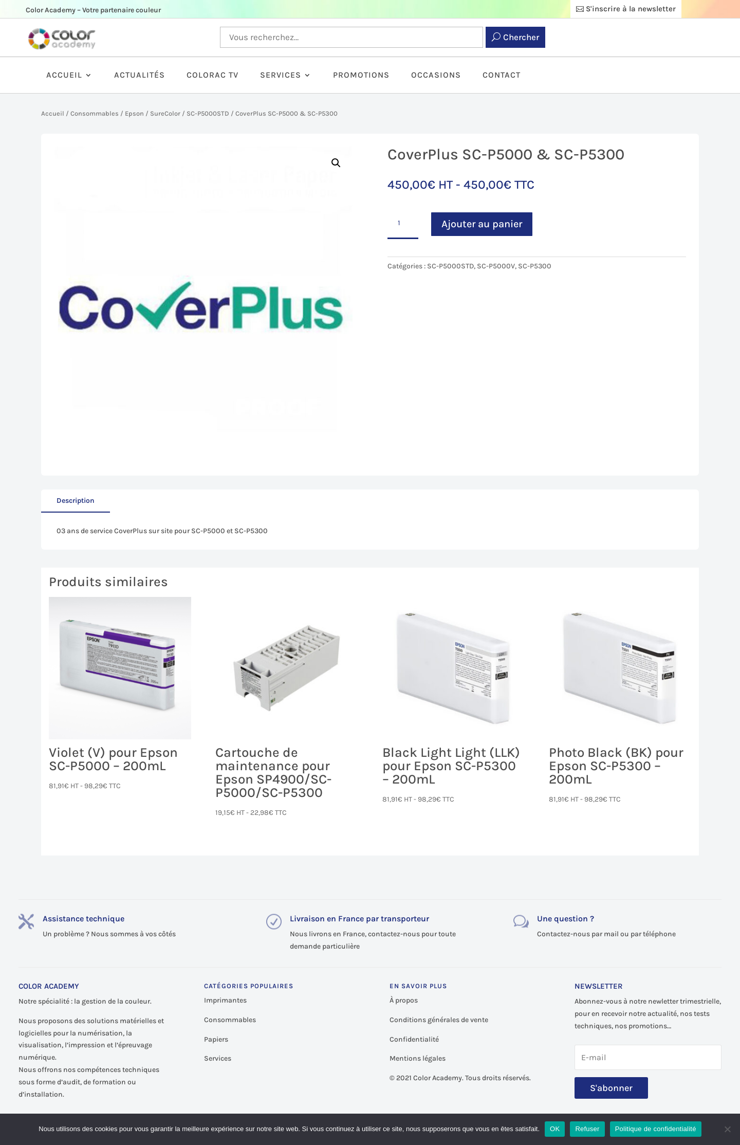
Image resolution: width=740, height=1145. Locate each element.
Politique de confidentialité (655, 1129)
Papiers (216, 1039)
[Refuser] (727, 1129)
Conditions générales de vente (439, 1019)
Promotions (361, 75)
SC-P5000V (496, 266)
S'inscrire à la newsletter (631, 8)
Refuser (587, 1129)
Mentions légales (418, 1058)
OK (555, 1129)
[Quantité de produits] (402, 224)
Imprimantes (225, 1000)
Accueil (64, 75)
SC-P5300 (534, 266)
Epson (134, 113)
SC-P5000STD (208, 113)
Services (280, 75)
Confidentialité (414, 1039)
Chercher (521, 37)
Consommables (94, 113)
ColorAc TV (212, 75)
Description (76, 500)
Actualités (139, 75)
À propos (404, 1000)
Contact (502, 75)
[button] (336, 163)
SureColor (165, 113)
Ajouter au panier (481, 224)
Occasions (436, 75)
